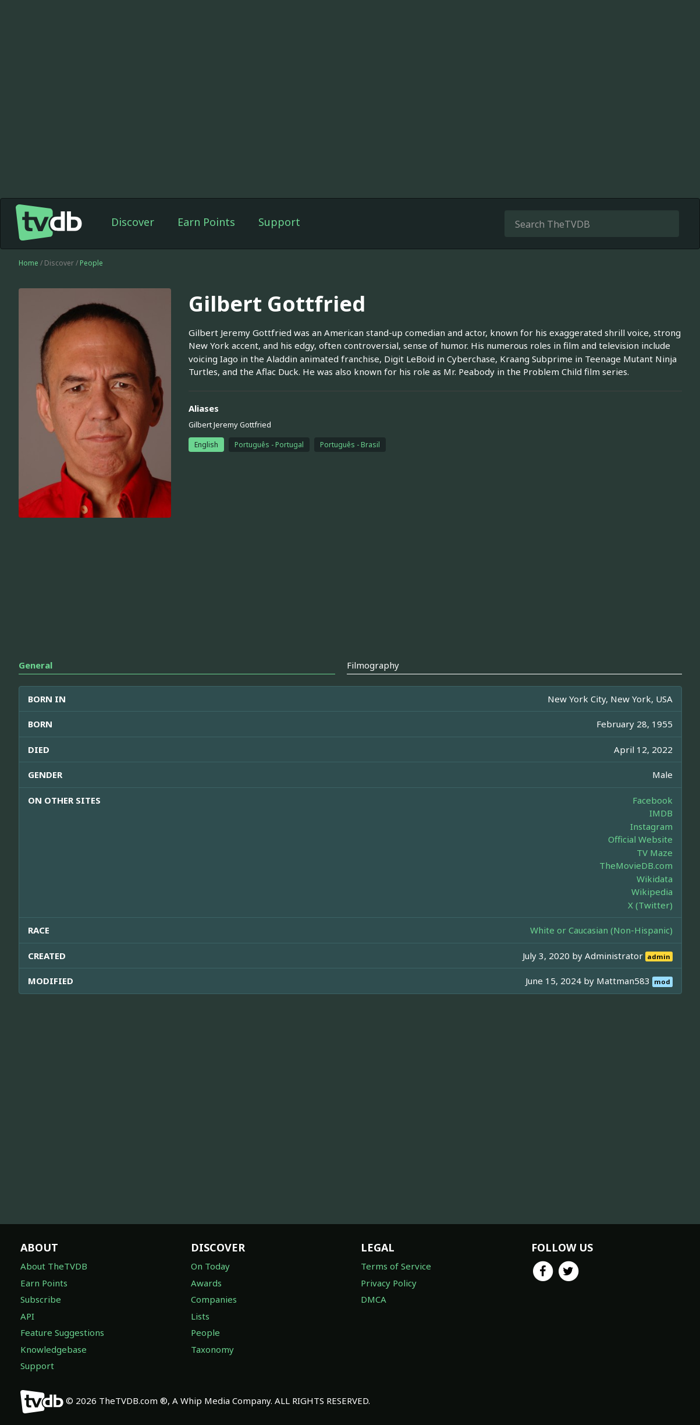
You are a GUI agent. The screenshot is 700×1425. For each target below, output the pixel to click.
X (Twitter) (650, 905)
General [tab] (35, 665)
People (91, 263)
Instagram (651, 826)
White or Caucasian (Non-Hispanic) (601, 930)
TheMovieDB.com (636, 865)
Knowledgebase (53, 1349)
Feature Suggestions (62, 1332)
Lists (200, 1316)
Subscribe (40, 1299)
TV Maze (655, 852)
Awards (206, 1283)
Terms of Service (396, 1266)
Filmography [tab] (373, 665)
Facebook (653, 800)
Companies (214, 1299)
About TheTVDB (53, 1266)
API (27, 1316)
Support (279, 222)
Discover (132, 222)
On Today (210, 1266)
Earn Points (206, 222)
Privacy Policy (389, 1283)
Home (28, 263)
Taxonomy (212, 1349)
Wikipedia (652, 891)
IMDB (661, 813)
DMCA (373, 1299)
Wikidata (655, 879)
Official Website (640, 839)
